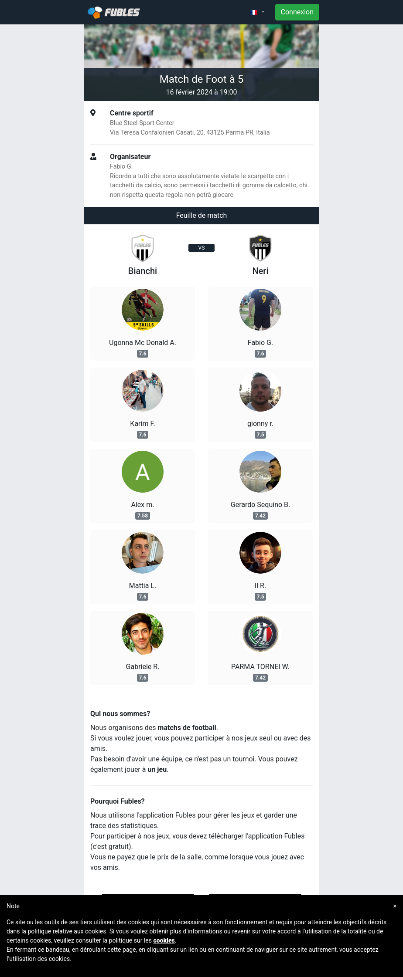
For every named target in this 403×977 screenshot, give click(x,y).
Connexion (297, 12)
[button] (257, 12)
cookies (163, 940)
